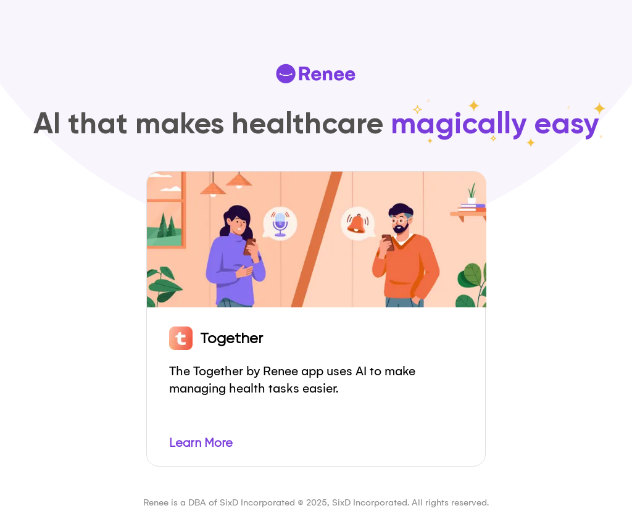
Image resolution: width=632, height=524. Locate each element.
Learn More (201, 443)
